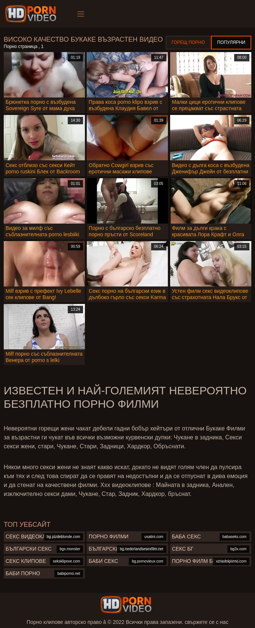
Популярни (231, 42)
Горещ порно (188, 42)
